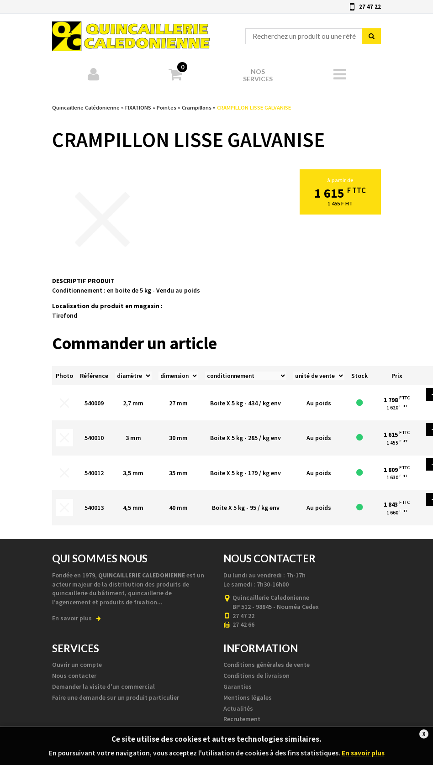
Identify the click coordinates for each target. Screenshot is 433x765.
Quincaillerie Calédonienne (131, 32)
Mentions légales (247, 697)
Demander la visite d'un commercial (103, 686)
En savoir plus (76, 618)
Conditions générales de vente (266, 664)
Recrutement (241, 719)
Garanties (237, 686)
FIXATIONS (138, 107)
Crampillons (196, 107)
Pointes (166, 107)
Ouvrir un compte (77, 664)
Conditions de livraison (256, 675)
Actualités (238, 708)
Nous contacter (74, 675)
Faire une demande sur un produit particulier (115, 697)
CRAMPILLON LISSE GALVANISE (254, 107)
